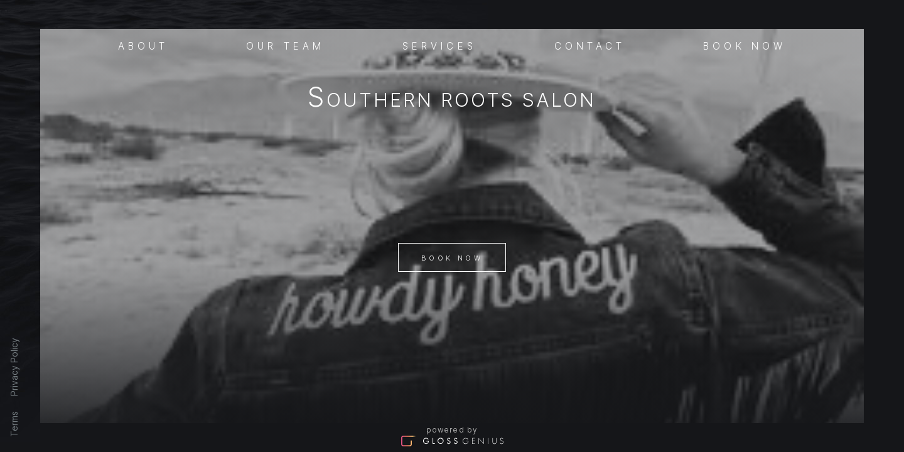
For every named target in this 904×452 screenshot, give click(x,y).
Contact (590, 45)
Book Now (452, 258)
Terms (14, 424)
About (143, 45)
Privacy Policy (14, 367)
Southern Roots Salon (452, 99)
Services (439, 45)
